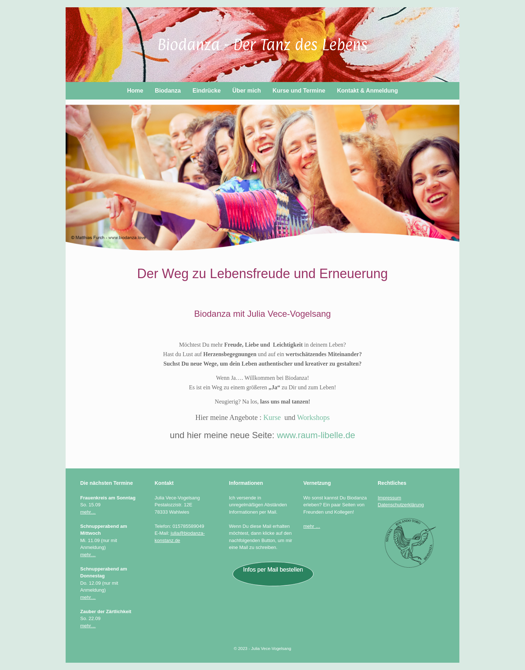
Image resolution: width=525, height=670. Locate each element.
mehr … (311, 526)
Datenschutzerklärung (401, 504)
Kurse (272, 417)
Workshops (313, 417)
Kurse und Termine (299, 90)
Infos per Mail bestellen (273, 569)
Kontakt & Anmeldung (367, 90)
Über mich (246, 90)
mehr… (88, 512)
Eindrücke (206, 90)
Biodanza (168, 90)
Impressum (389, 497)
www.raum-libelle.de (316, 435)
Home (135, 90)
